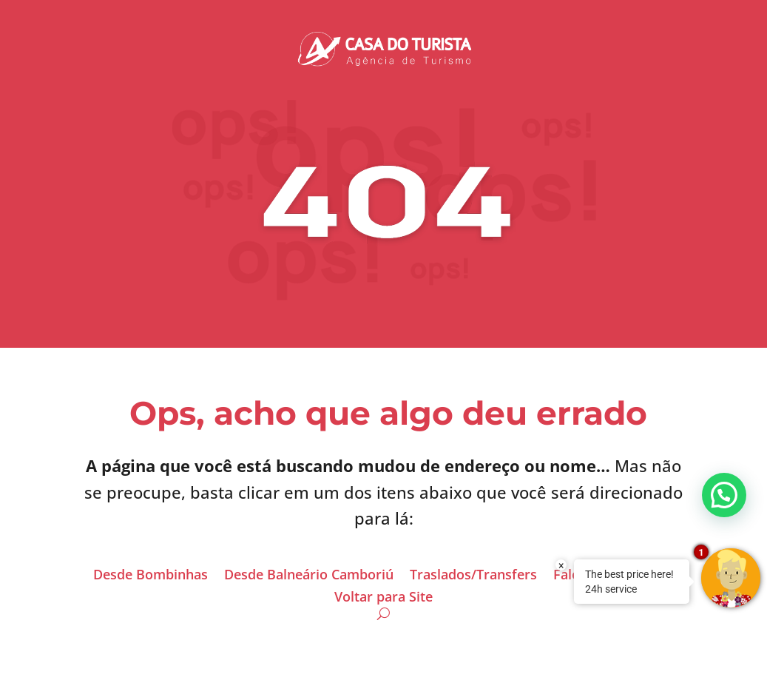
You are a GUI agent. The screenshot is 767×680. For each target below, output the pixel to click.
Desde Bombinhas (150, 576)
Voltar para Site (383, 598)
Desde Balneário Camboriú (308, 576)
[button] (724, 495)
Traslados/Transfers (473, 576)
